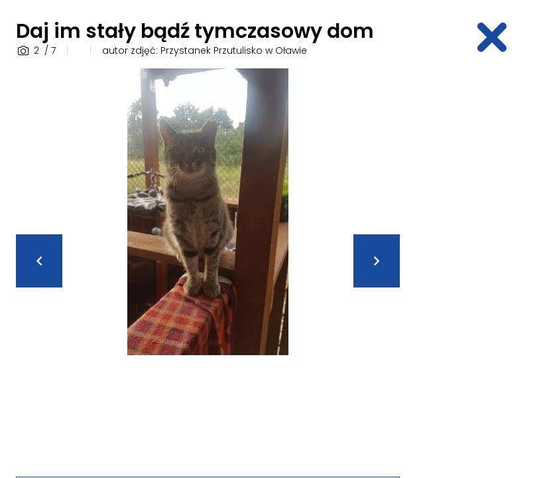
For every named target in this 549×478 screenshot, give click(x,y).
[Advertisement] (482, 267)
